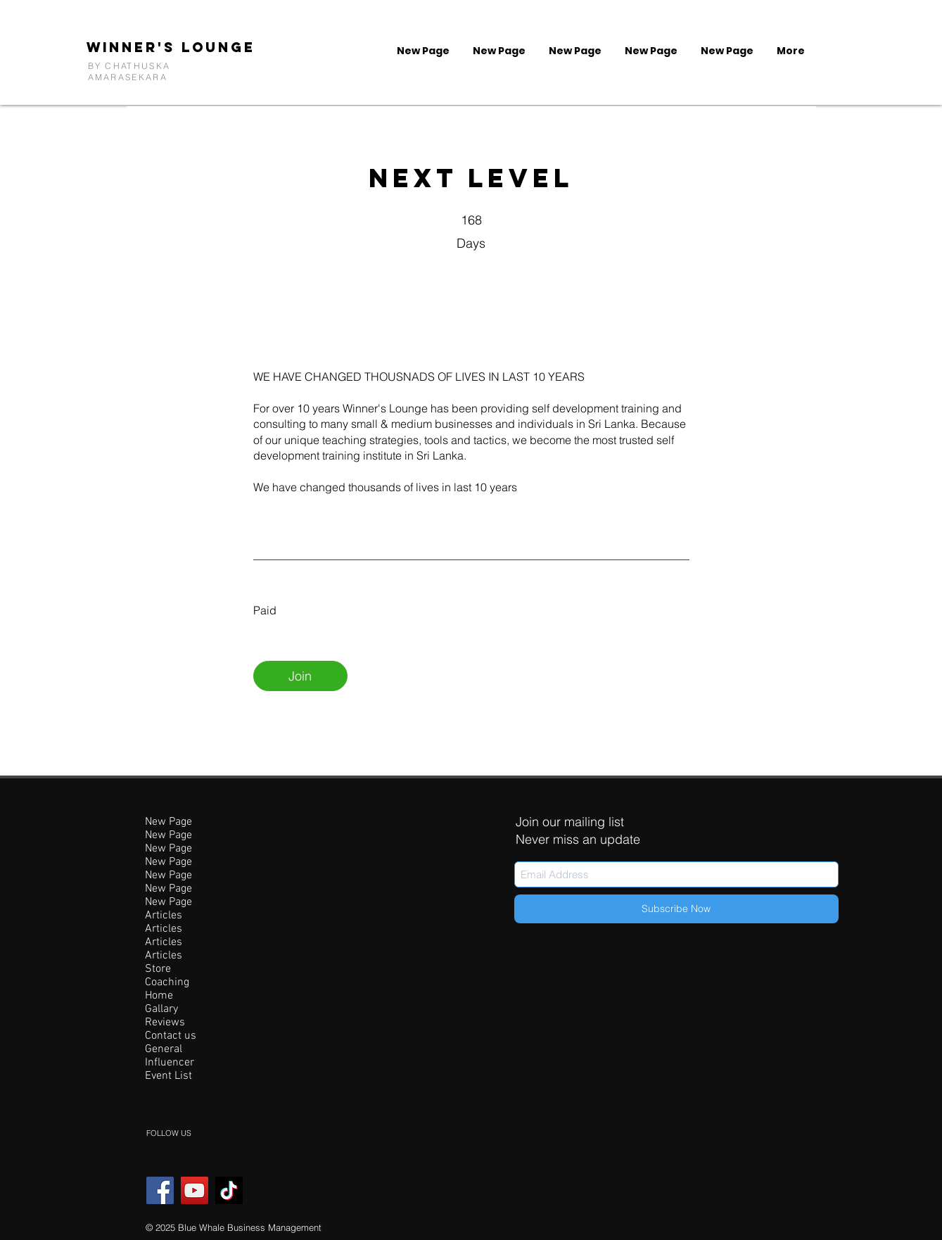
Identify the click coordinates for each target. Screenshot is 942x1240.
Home (159, 996)
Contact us (170, 1036)
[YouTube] (194, 1190)
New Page (168, 822)
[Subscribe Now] (676, 908)
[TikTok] (229, 1190)
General (163, 1049)
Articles (163, 916)
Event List (168, 1076)
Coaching (167, 982)
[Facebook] (160, 1190)
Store (158, 969)
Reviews (165, 1023)
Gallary (161, 1009)
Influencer (169, 1063)
